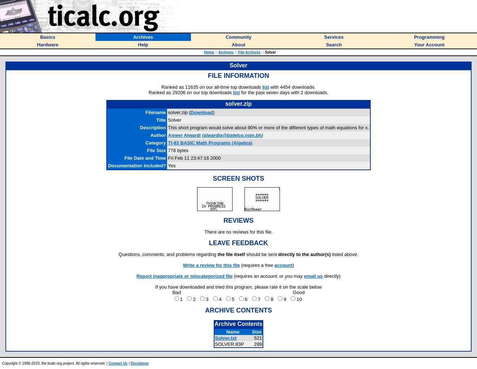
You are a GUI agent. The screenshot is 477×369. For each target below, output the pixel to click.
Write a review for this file (211, 265)
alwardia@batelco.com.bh (232, 135)
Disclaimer (140, 363)
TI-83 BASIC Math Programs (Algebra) (210, 143)
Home (209, 52)
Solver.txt (226, 338)
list (265, 87)
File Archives (249, 52)
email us (313, 276)
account (283, 265)
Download (202, 112)
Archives (226, 52)
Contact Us (118, 363)
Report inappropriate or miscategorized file (184, 276)
